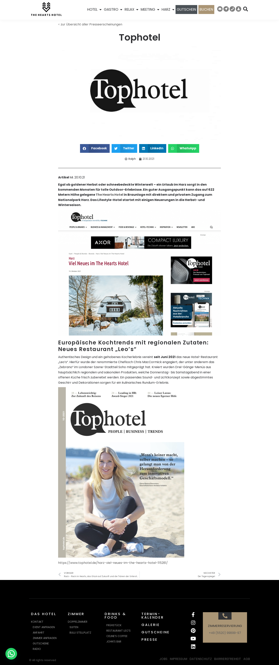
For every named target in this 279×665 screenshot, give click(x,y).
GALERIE (150, 624)
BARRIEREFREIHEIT (227, 659)
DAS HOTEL (43, 613)
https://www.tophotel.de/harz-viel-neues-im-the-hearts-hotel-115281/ (113, 563)
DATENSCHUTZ (200, 659)
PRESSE (149, 639)
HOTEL (94, 9)
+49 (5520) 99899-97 (225, 633)
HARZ (168, 9)
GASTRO (113, 9)
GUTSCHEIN (186, 9)
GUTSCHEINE (155, 632)
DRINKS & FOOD (115, 615)
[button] (95, 148)
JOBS (163, 659)
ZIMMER (76, 613)
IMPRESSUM (178, 659)
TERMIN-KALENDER (152, 615)
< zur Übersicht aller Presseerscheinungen (90, 24)
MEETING (150, 9)
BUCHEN (206, 9)
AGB (246, 659)
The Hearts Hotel (109, 194)
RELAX (131, 9)
